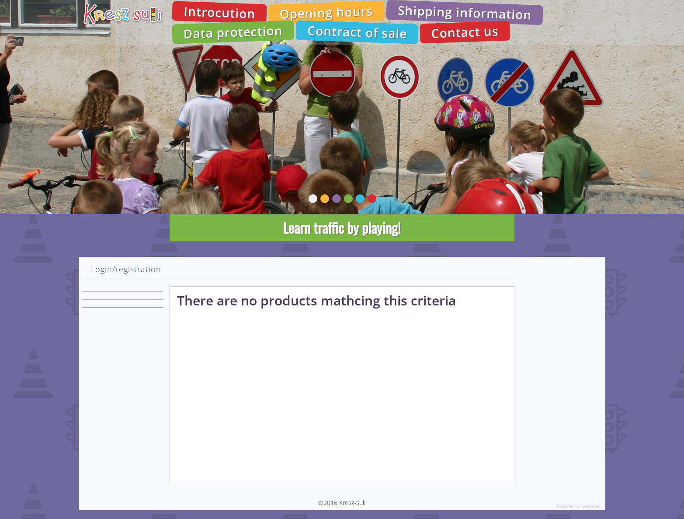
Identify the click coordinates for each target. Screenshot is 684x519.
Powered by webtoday (578, 505)
